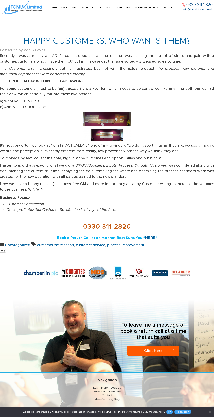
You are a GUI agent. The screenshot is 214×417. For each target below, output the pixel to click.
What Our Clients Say (82, 7)
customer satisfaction (55, 245)
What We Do (59, 7)
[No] (210, 412)
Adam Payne (35, 50)
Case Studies (105, 7)
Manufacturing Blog (107, 399)
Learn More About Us (147, 7)
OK (169, 412)
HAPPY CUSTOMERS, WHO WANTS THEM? (107, 41)
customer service (90, 245)
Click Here (153, 351)
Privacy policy (182, 412)
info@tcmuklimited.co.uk (197, 9)
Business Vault (124, 7)
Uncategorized (17, 245)
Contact (167, 7)
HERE (150, 238)
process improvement (125, 245)
